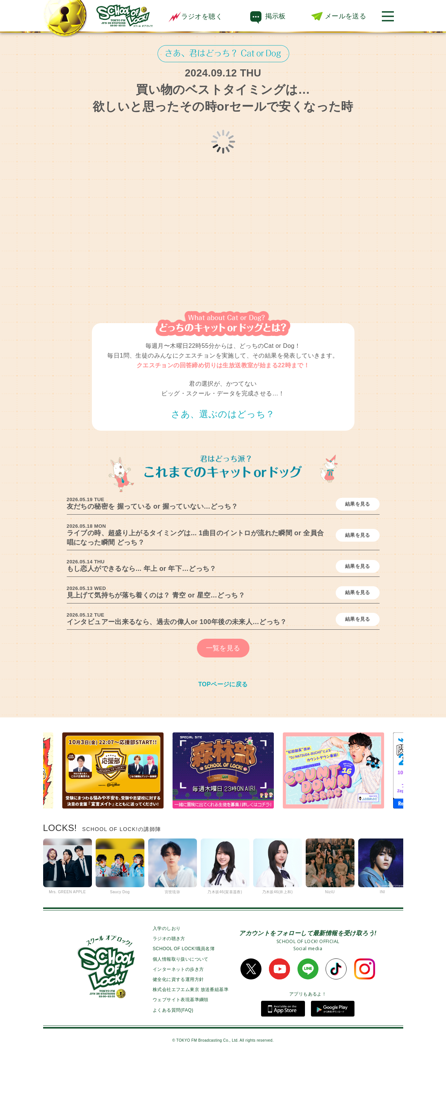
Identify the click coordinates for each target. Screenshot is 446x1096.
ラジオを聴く (195, 16)
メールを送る (345, 16)
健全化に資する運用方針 (178, 1015)
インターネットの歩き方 (178, 1005)
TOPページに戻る (223, 720)
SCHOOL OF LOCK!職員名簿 (184, 985)
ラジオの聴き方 (169, 975)
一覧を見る (223, 684)
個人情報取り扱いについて (181, 995)
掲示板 (275, 16)
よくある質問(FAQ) (173, 1046)
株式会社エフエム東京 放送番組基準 (190, 1026)
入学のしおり (166, 964)
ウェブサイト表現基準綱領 (181, 1036)
